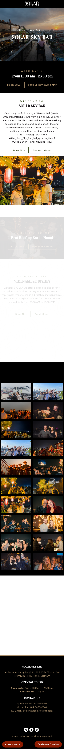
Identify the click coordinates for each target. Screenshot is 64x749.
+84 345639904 (38, 707)
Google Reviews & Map (42, 85)
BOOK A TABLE (12, 744)
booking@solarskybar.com (38, 710)
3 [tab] (30, 199)
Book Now (13, 85)
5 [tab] (37, 199)
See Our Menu (42, 150)
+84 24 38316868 (38, 703)
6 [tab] (40, 199)
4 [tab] (34, 199)
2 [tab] (27, 199)
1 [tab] (23, 199)
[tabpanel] (32, 180)
